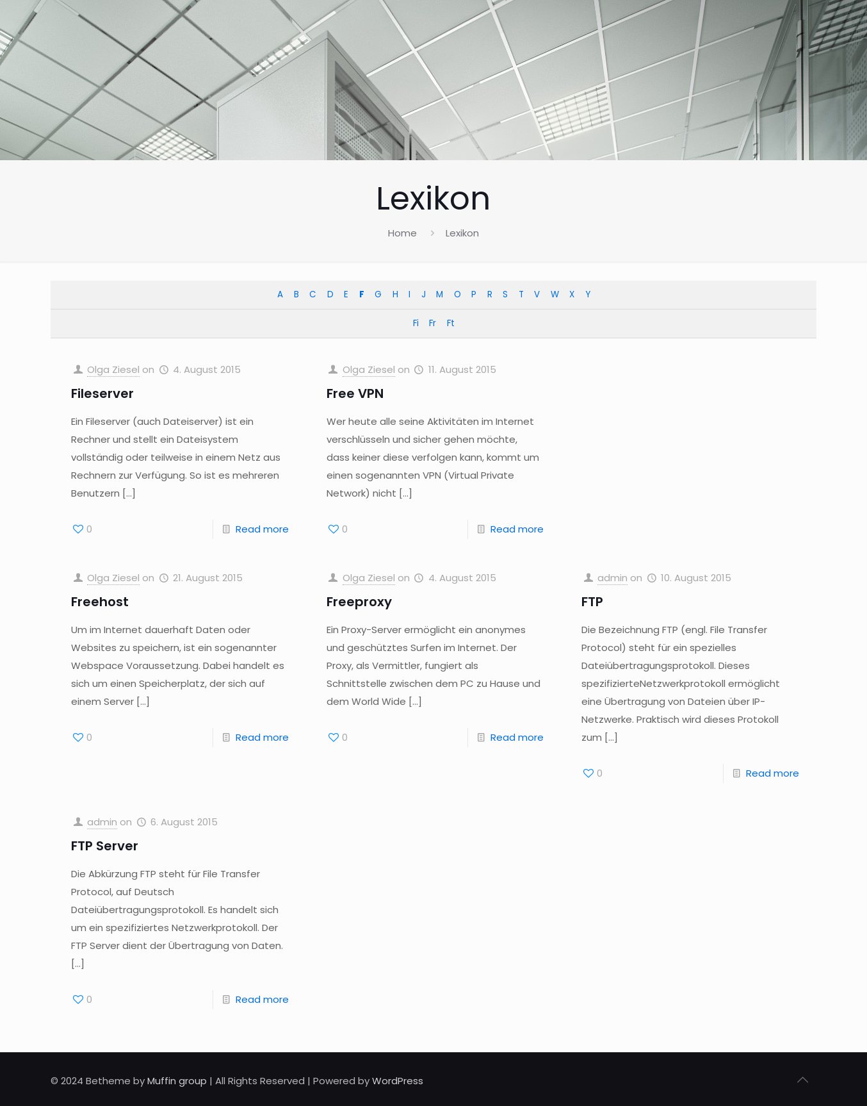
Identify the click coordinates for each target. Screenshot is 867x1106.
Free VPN (355, 393)
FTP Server (104, 846)
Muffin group (177, 1080)
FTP (592, 602)
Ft (450, 323)
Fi (415, 323)
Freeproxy (359, 602)
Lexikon (462, 233)
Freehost (100, 602)
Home (402, 233)
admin (612, 577)
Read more (262, 529)
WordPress (397, 1080)
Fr (432, 323)
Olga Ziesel (113, 369)
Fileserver (102, 393)
